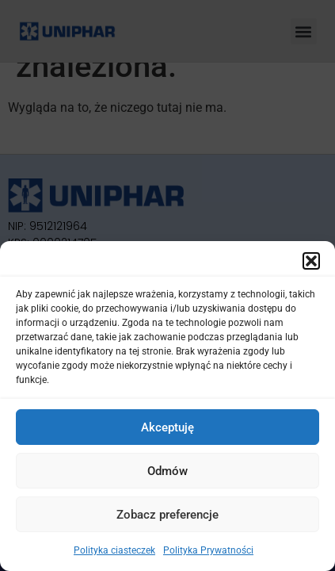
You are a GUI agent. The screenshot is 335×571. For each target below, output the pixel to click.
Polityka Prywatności (208, 550)
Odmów (167, 471)
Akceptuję (167, 427)
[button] (311, 261)
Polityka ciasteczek (114, 550)
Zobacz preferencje (167, 515)
